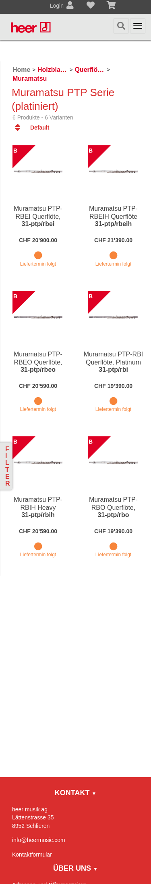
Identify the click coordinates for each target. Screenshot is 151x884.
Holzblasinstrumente (52, 69)
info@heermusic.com (38, 840)
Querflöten (89, 69)
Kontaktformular (32, 854)
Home (21, 69)
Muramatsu (29, 78)
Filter (7, 466)
